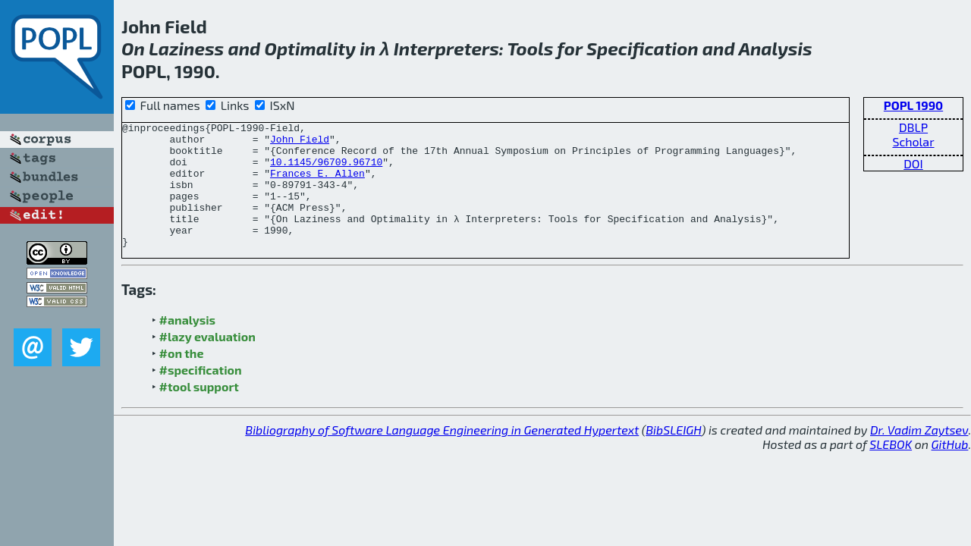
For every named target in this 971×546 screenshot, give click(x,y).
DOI (913, 163)
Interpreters (446, 48)
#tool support (199, 411)
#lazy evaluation (207, 361)
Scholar (913, 141)
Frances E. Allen (317, 184)
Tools (530, 48)
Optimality (309, 48)
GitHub (950, 469)
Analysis (775, 48)
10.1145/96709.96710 (326, 170)
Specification (642, 48)
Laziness (186, 48)
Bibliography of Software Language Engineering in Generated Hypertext (442, 454)
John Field (299, 143)
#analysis (187, 344)
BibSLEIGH (673, 454)
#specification (200, 395)
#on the (181, 378)
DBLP (913, 127)
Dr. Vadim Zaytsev (919, 454)
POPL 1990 (913, 105)
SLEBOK (890, 469)
